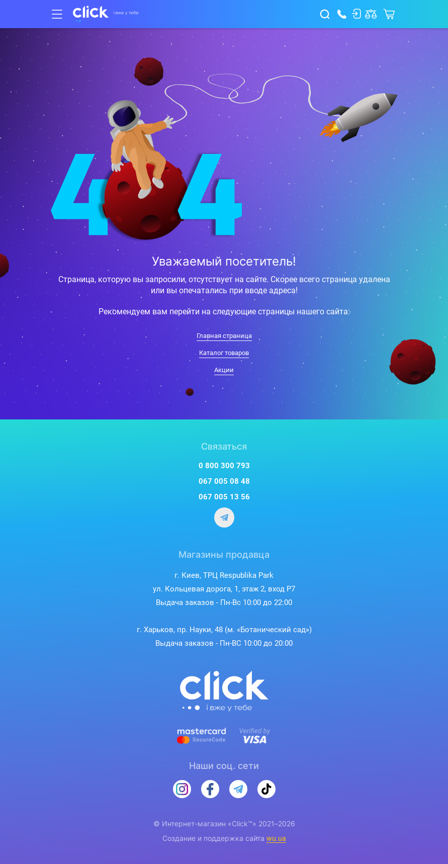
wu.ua (276, 838)
